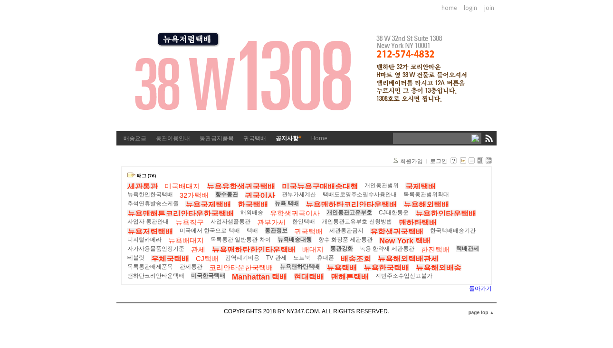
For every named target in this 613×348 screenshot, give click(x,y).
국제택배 (420, 187)
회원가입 (411, 161)
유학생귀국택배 (396, 232)
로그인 (438, 161)
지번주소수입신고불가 (403, 275)
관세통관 (191, 266)
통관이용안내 (173, 138)
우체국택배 (170, 259)
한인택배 (303, 221)
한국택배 (253, 205)
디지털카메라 (144, 239)
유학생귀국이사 (295, 213)
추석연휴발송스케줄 (153, 203)
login (470, 8)
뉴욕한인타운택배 (445, 214)
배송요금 (135, 138)
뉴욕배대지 (186, 240)
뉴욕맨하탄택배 (300, 266)
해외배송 (251, 212)
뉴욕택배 (341, 268)
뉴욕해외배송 (438, 268)
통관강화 (341, 248)
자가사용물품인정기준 (155, 248)
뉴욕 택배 (287, 203)
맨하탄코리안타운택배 (155, 275)
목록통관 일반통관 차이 (241, 239)
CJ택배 (207, 258)
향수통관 (226, 194)
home (449, 8)
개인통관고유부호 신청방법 (357, 221)
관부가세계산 (299, 194)
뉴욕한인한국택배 (150, 194)
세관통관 (142, 187)
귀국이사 (260, 196)
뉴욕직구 (189, 222)
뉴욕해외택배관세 (408, 259)
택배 (252, 230)
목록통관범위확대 (426, 194)
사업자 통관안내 (148, 221)
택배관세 (467, 248)
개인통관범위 (381, 185)
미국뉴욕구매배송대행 (320, 187)
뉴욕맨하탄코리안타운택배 (351, 205)
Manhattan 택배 (259, 277)
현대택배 (309, 277)
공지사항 (289, 138)
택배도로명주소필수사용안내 (360, 194)
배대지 (313, 249)
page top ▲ (481, 312)
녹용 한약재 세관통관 (387, 248)
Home (319, 138)
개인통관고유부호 (349, 212)
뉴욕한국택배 (386, 268)
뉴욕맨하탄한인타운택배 (254, 250)
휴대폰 (325, 257)
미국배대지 (182, 186)
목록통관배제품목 (150, 266)
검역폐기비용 (242, 257)
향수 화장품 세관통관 (345, 239)
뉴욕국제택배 (208, 205)
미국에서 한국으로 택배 (210, 230)
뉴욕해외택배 (426, 205)
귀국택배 (254, 138)
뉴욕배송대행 (295, 239)
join (489, 8)
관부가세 (271, 222)
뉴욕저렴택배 (150, 232)
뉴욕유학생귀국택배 (241, 187)
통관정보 (276, 230)
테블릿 (135, 257)
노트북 (301, 257)
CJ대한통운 (394, 212)
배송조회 (356, 259)
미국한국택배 (208, 275)
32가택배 (194, 195)
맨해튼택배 (350, 277)
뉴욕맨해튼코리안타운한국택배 (180, 214)
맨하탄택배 (418, 223)
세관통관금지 (346, 230)
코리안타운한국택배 (241, 267)
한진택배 (435, 249)
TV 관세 (276, 257)
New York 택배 (405, 241)
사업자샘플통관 (230, 221)
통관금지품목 (217, 138)
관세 (198, 249)
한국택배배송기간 (453, 230)
